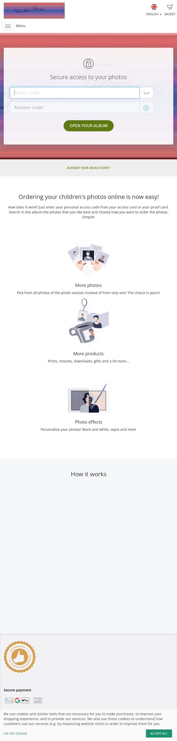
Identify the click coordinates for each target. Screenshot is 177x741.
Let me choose (15, 733)
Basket (170, 10)
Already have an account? (88, 168)
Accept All (159, 733)
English (154, 10)
